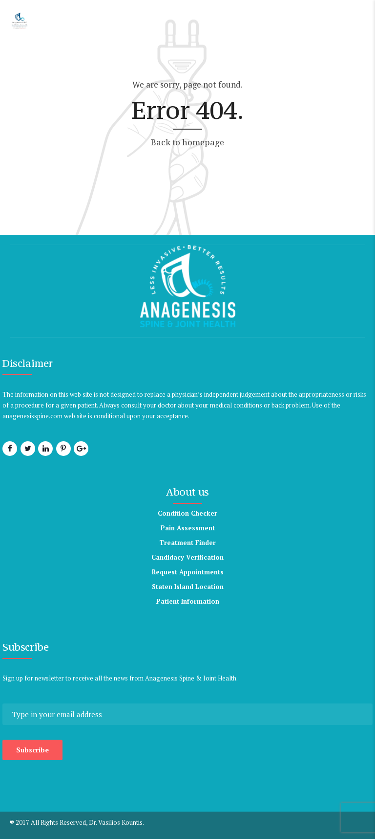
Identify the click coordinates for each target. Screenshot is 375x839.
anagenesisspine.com (32, 415)
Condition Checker (187, 513)
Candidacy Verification (187, 557)
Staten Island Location (188, 586)
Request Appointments (188, 571)
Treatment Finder (187, 542)
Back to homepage (187, 142)
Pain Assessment (188, 527)
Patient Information (187, 601)
